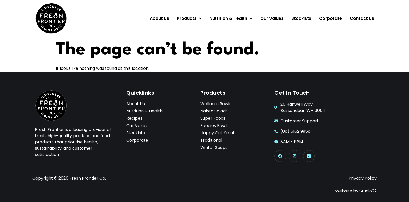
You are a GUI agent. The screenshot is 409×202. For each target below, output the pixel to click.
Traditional (211, 140)
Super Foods (213, 118)
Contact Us (362, 18)
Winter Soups (213, 147)
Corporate (330, 18)
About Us (159, 18)
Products (189, 18)
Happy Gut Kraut (217, 133)
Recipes (134, 118)
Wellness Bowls (215, 103)
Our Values (272, 18)
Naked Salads (214, 111)
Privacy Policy (362, 178)
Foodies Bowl (213, 125)
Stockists (301, 18)
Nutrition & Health (230, 18)
